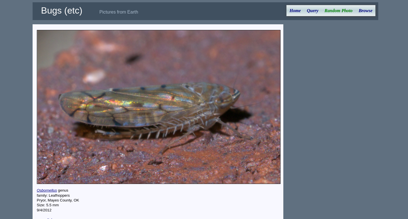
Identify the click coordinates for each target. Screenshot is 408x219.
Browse (366, 10)
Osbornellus (47, 190)
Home (295, 10)
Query (312, 10)
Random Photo (338, 10)
